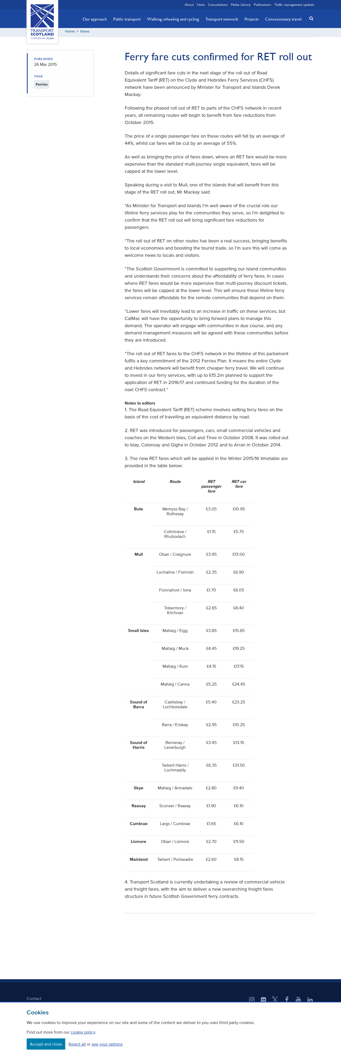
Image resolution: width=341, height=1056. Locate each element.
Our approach (95, 19)
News (201, 4)
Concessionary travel (283, 19)
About (189, 4)
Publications (262, 4)
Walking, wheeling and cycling (173, 19)
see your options (107, 1044)
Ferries (42, 86)
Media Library (241, 4)
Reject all (77, 1044)
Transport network (221, 19)
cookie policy (83, 1032)
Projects (252, 19)
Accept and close (46, 1044)
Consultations (218, 4)
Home (70, 33)
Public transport (127, 19)
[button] (309, 18)
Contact (34, 1000)
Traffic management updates (294, 4)
